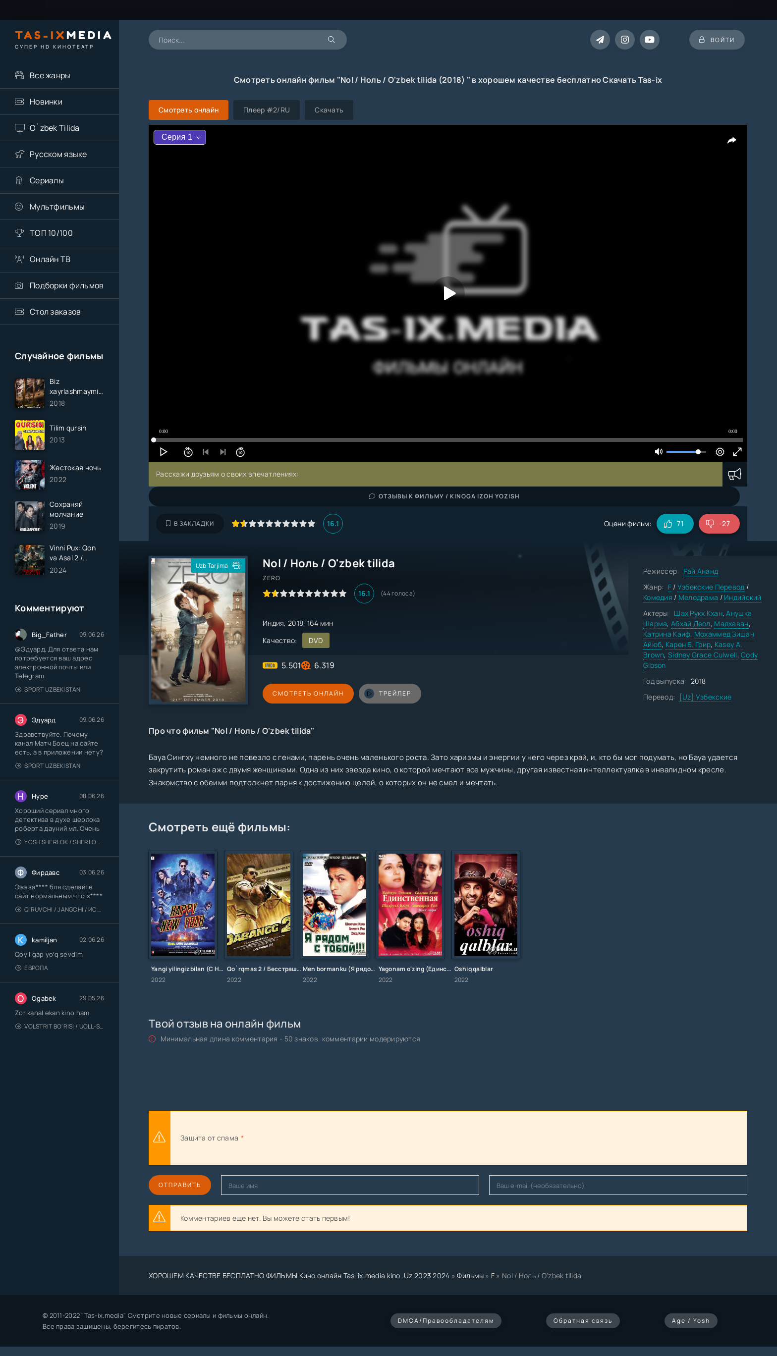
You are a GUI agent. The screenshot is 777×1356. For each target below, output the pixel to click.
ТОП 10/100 (51, 232)
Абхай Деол (691, 623)
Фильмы (470, 1275)
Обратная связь (583, 1320)
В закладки (190, 523)
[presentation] (354, 1138)
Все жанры (50, 75)
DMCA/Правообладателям (446, 1320)
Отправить (180, 1185)
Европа (31, 968)
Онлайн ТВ (50, 259)
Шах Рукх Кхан (698, 613)
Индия (273, 623)
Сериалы (47, 180)
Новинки (46, 101)
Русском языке (58, 154)
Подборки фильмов (67, 285)
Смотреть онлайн (308, 693)
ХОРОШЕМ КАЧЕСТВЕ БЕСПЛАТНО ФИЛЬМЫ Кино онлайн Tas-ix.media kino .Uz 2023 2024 (299, 1275)
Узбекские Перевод (711, 587)
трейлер (387, 694)
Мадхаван (731, 623)
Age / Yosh (691, 1320)
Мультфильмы (57, 206)
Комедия (657, 597)
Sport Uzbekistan (48, 689)
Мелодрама (698, 597)
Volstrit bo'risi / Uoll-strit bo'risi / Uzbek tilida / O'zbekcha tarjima (59, 1026)
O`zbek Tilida (55, 127)
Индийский (743, 597)
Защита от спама (209, 1137)
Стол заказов (55, 311)
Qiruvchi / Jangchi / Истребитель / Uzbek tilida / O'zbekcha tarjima (59, 909)
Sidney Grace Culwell (702, 654)
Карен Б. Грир (688, 644)
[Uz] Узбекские (705, 697)
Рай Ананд (701, 571)
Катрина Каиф (666, 634)
